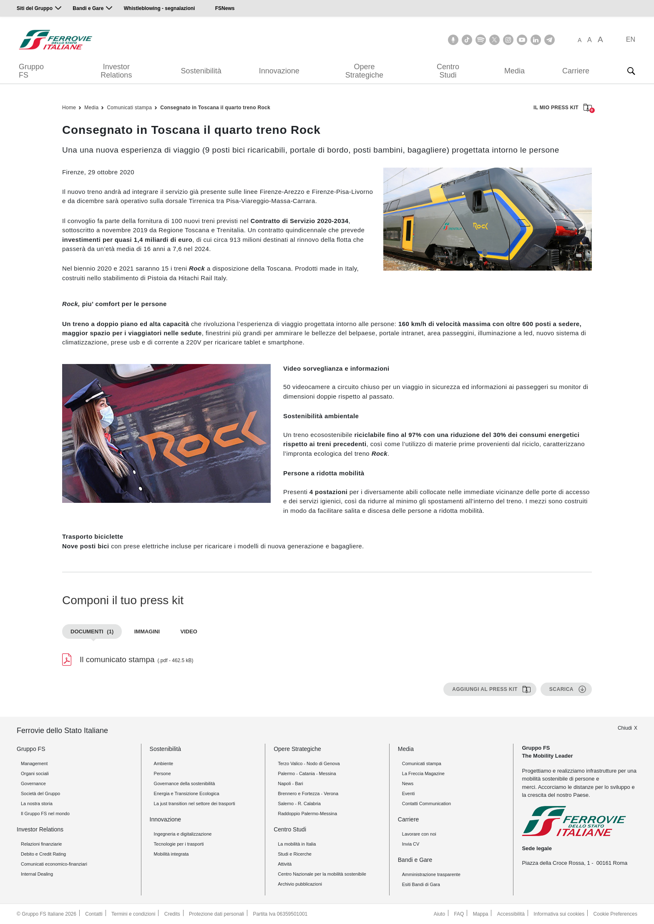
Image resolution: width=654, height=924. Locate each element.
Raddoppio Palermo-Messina (307, 813)
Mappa (480, 914)
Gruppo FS (31, 71)
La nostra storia (37, 803)
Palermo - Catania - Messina (307, 773)
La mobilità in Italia (297, 843)
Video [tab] (189, 631)
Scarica (561, 689)
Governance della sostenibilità (184, 783)
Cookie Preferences (615, 914)
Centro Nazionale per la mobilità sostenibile (322, 873)
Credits (172, 914)
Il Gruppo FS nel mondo (45, 813)
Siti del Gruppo (35, 8)
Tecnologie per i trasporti (179, 843)
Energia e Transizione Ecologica (186, 793)
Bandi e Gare (88, 8)
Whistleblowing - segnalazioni (159, 8)
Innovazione (279, 71)
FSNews (225, 8)
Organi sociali (35, 773)
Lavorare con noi (419, 833)
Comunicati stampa (129, 107)
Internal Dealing (37, 873)
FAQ (459, 914)
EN (630, 39)
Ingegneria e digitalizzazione (183, 833)
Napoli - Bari (290, 783)
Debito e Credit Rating (43, 853)
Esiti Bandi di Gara (421, 884)
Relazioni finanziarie (41, 843)
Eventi (408, 793)
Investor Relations (116, 71)
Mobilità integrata (171, 853)
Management (34, 763)
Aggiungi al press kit (485, 689)
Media (514, 71)
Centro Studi (448, 71)
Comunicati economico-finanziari (54, 863)
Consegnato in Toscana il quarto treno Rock (215, 107)
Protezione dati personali (216, 914)
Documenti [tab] (91, 631)
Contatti (93, 914)
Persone (162, 773)
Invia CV (411, 843)
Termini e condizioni (133, 914)
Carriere (575, 71)
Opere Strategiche (364, 71)
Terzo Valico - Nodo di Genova (309, 763)
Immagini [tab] (147, 631)
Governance (33, 783)
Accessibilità (511, 914)
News (408, 783)
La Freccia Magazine (423, 773)
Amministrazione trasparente (431, 874)
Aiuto (439, 914)
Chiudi (625, 728)
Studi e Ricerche (295, 853)
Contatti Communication (426, 803)
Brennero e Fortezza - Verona (308, 793)
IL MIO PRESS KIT (562, 108)
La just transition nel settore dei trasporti (194, 803)
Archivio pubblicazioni (300, 883)
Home (69, 107)
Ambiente (163, 763)
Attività (285, 863)
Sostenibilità (201, 71)
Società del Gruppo (40, 793)
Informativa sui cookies (558, 914)
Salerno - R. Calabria (299, 803)
